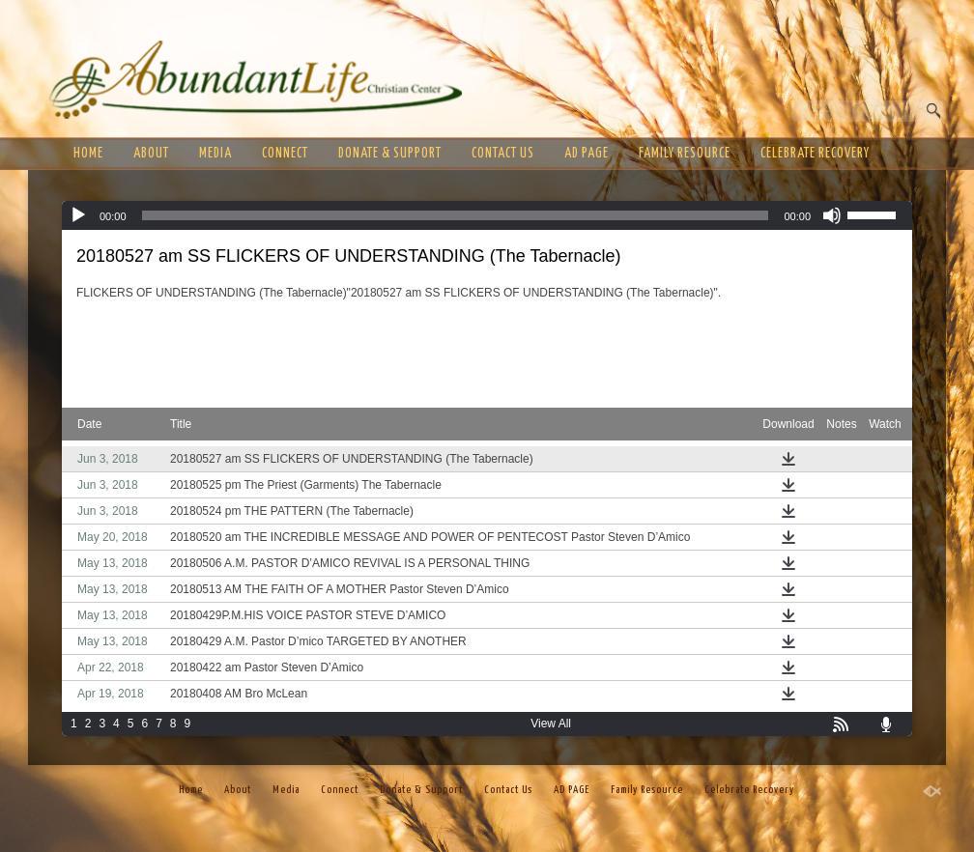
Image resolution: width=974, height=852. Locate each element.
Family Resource (684, 153)
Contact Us (503, 153)
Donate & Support (390, 153)
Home (88, 153)
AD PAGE (586, 153)
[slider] (455, 215)
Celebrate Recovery (815, 153)
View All (550, 723)
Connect (285, 153)
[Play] (78, 215)
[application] (487, 215)
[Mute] (832, 215)
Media (215, 153)
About (151, 153)
